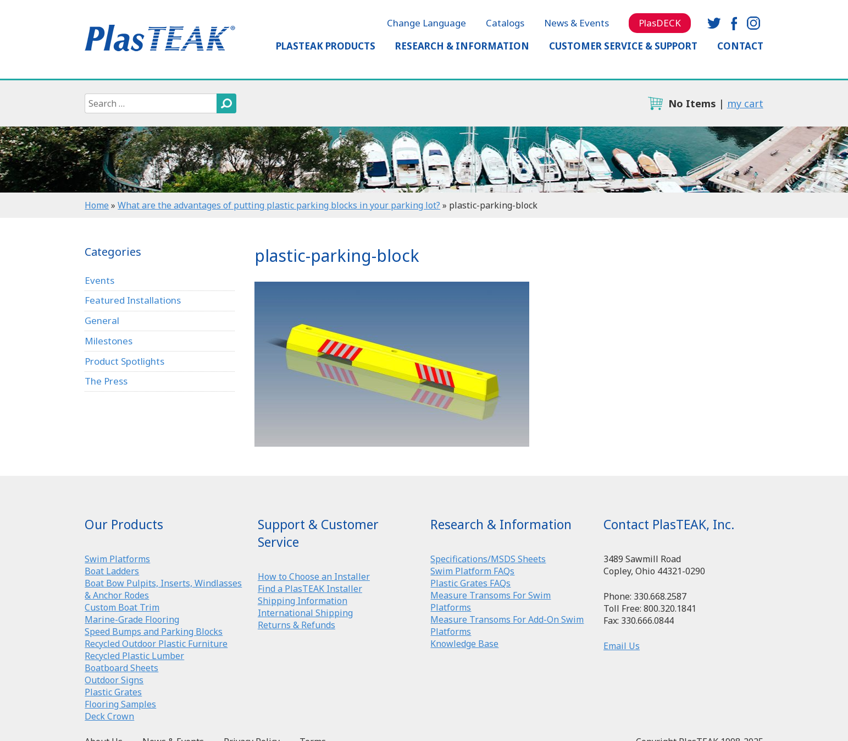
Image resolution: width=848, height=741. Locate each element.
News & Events (576, 23)
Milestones (108, 340)
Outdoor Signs (114, 680)
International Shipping (305, 613)
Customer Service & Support (623, 46)
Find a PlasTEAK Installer (310, 589)
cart (655, 103)
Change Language (426, 23)
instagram (753, 23)
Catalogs (505, 23)
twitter (714, 23)
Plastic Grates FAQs (470, 583)
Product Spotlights (124, 361)
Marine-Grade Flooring (132, 619)
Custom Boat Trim (122, 607)
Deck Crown (109, 716)
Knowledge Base (464, 644)
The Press (106, 381)
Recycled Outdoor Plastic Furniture (156, 644)
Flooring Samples (120, 704)
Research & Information (462, 46)
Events (99, 280)
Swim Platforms (117, 559)
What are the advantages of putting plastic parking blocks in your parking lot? (279, 205)
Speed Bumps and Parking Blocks (154, 631)
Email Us (621, 646)
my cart (745, 103)
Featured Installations (133, 300)
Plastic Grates (113, 692)
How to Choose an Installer (314, 576)
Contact (740, 46)
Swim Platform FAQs (472, 571)
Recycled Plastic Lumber (134, 656)
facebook (734, 23)
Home (97, 205)
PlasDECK (660, 23)
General (102, 320)
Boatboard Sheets (121, 668)
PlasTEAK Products (325, 46)
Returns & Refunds (296, 625)
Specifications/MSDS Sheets (488, 559)
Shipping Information (302, 601)
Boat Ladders (112, 571)
